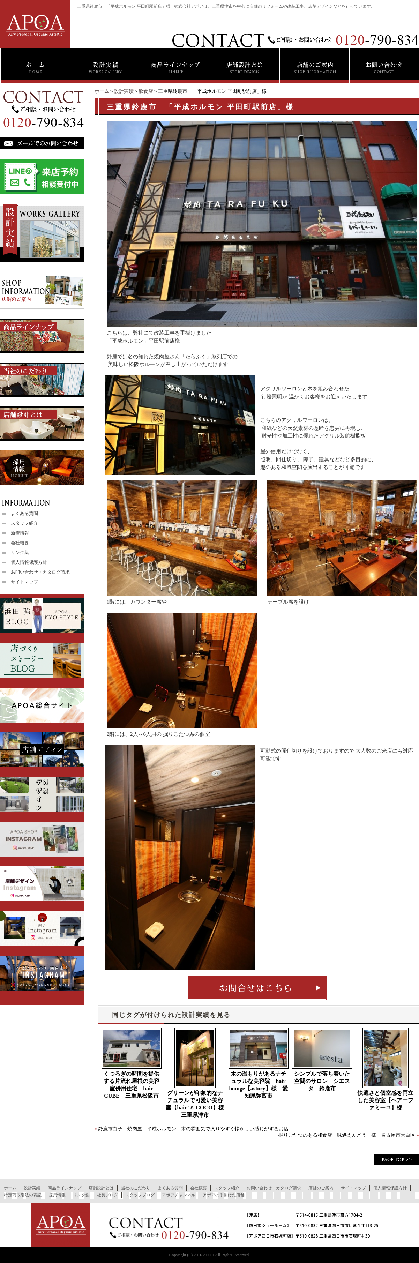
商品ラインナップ (64, 1188)
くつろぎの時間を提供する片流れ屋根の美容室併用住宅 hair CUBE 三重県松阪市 (131, 1085)
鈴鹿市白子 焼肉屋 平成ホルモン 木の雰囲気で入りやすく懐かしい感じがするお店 (193, 1128)
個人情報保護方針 (29, 562)
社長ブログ (107, 1195)
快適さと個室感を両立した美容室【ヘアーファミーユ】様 (385, 1100)
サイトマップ (24, 581)
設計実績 (124, 91)
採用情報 (57, 1195)
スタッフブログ (140, 1195)
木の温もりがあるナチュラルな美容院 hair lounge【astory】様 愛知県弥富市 (258, 1085)
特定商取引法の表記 (23, 1195)
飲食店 (146, 91)
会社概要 (20, 542)
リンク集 (20, 552)
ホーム (102, 91)
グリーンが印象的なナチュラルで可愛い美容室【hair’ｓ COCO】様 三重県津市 (195, 1104)
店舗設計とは (101, 1188)
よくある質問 (24, 513)
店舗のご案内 (321, 1188)
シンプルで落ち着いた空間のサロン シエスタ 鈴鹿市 (322, 1081)
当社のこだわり (135, 1188)
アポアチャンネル (178, 1195)
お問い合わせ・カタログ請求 (40, 572)
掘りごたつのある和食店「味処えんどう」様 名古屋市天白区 (346, 1135)
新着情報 (20, 533)
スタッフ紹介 (24, 523)
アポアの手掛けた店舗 (224, 1195)
